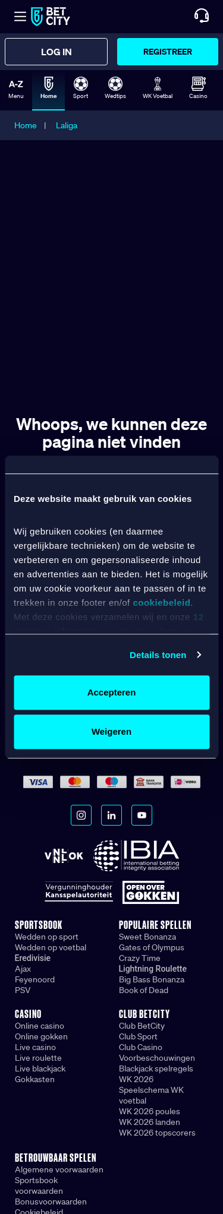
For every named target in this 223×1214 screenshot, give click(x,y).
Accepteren (111, 692)
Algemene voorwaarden (59, 1169)
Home (25, 125)
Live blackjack (40, 1068)
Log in (56, 52)
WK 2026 (136, 1079)
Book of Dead (143, 990)
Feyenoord (35, 979)
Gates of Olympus (151, 947)
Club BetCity (142, 1025)
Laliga (66, 125)
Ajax (23, 968)
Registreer (167, 51)
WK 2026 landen (149, 1122)
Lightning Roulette (153, 968)
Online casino (39, 1025)
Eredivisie (33, 958)
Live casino (35, 1047)
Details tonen (158, 655)
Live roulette (38, 1057)
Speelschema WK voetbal (151, 1095)
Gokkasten (35, 1079)
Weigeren (111, 731)
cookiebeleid (161, 602)
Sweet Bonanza (147, 936)
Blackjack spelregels (156, 1068)
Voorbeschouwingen (157, 1057)
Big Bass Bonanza (151, 979)
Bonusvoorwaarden (51, 1201)
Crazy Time (140, 958)
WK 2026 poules (149, 1111)
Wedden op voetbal (50, 947)
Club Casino (140, 1047)
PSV (22, 990)
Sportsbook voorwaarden (39, 1185)
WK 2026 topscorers (157, 1132)
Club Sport (138, 1036)
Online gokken (41, 1036)
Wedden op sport (46, 936)
